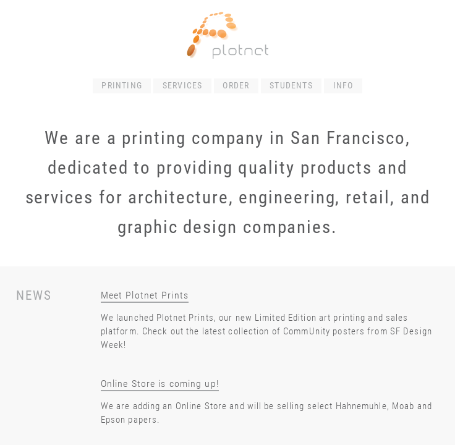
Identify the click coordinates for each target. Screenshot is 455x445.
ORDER (236, 85)
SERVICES (183, 85)
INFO (343, 85)
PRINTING (121, 85)
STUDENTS (291, 85)
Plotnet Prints (185, 317)
